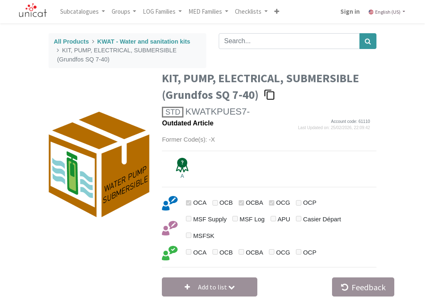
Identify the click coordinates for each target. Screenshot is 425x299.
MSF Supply (210, 219)
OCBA (254, 202)
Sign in (348, 11)
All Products (71, 41)
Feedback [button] (363, 287)
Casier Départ (322, 219)
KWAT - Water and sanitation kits (143, 41)
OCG (283, 202)
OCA (200, 202)
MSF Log (251, 219)
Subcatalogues (82, 11)
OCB (226, 202)
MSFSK (204, 236)
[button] (278, 12)
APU (284, 219)
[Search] (367, 41)
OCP (309, 202)
